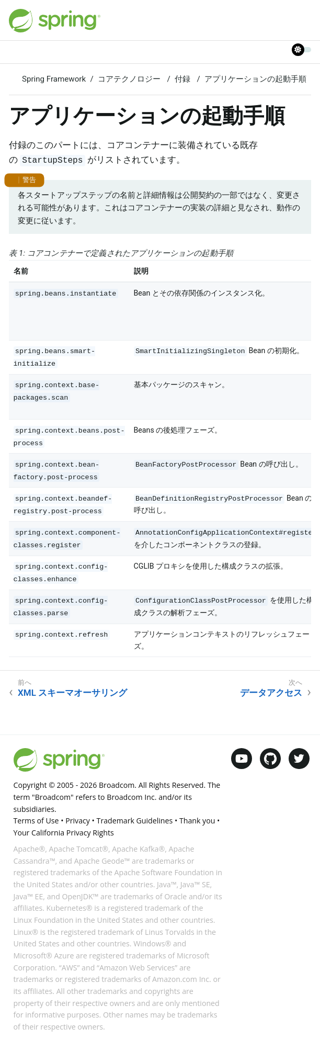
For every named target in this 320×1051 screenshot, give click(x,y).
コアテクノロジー (130, 79)
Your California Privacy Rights (64, 833)
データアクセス (271, 692)
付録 (183, 79)
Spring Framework (54, 79)
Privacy (77, 821)
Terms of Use (36, 821)
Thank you (197, 821)
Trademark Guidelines (135, 821)
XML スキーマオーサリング (72, 692)
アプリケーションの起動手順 (255, 79)
